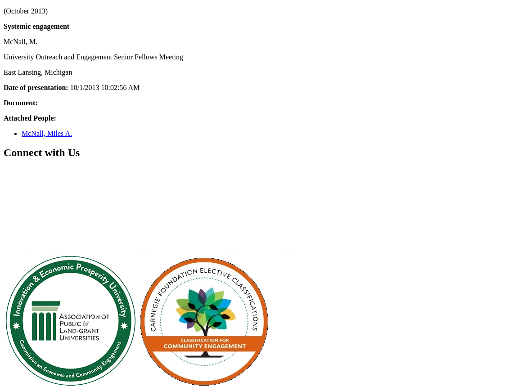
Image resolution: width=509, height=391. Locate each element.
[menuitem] (18, 252)
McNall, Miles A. (47, 133)
